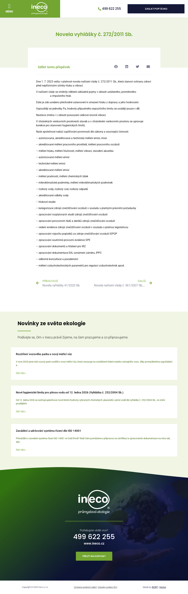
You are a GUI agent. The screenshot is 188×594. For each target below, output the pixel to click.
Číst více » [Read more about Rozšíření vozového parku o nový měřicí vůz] (21, 373)
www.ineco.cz (94, 543)
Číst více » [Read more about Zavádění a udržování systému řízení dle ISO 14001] (21, 450)
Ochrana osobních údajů (85, 587)
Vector (162, 587)
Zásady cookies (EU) (107, 587)
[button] (9, 6)
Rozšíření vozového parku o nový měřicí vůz (44, 354)
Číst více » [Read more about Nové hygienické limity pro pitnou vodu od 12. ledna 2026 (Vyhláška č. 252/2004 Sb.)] (21, 411)
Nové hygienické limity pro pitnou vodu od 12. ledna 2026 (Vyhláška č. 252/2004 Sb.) (69, 392)
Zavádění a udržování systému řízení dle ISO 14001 (48, 430)
